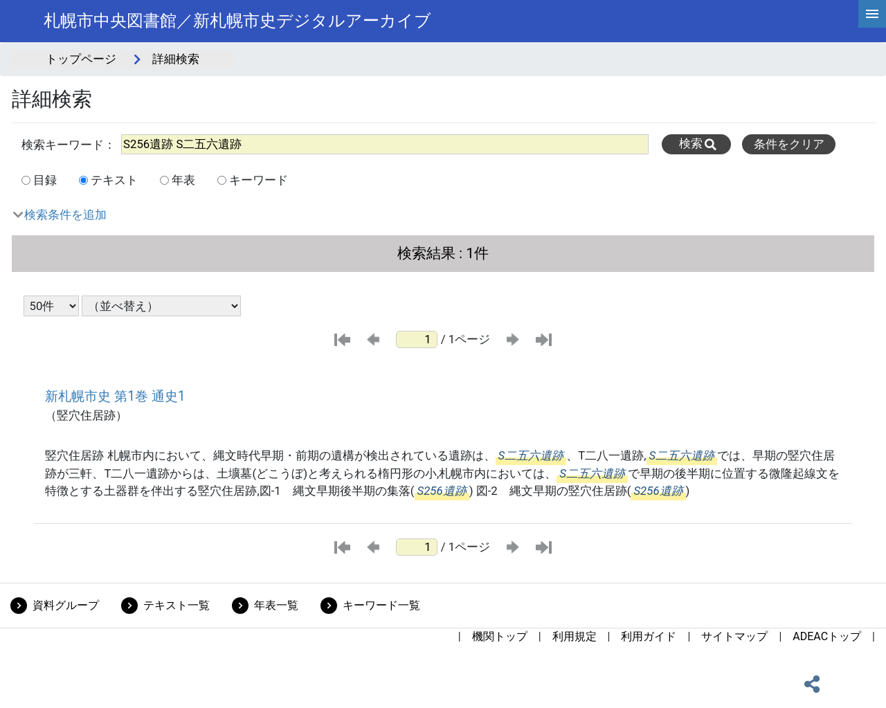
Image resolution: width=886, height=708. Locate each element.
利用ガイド (648, 636)
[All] (385, 144)
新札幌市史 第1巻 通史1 (115, 396)
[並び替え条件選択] (161, 306)
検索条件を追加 (65, 214)
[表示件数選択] (51, 306)
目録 (45, 180)
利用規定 (574, 636)
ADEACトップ (827, 636)
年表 (183, 180)
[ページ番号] (416, 339)
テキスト (114, 180)
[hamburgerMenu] (872, 14)
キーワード (258, 180)
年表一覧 (276, 605)
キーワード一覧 (381, 605)
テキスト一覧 (176, 605)
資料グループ (66, 605)
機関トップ (499, 636)
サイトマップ (734, 636)
